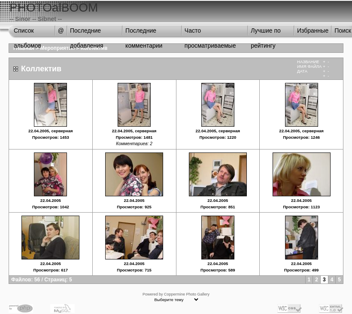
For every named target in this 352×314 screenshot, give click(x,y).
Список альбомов (27, 32)
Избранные (312, 30)
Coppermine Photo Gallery (186, 294)
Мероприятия (57, 48)
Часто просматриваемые (210, 32)
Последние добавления (86, 32)
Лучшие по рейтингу (266, 32)
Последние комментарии (143, 32)
